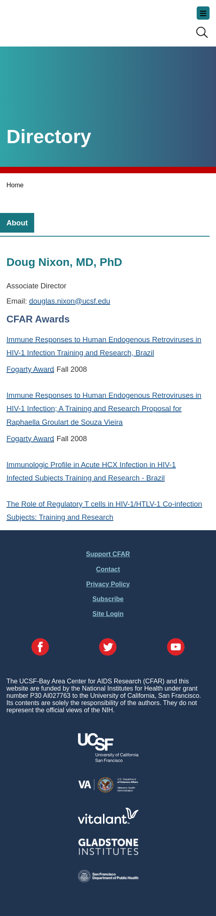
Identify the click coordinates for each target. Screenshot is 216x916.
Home (15, 185)
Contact (108, 569)
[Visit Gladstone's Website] (108, 853)
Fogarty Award (30, 369)
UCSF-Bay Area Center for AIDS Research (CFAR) (46, 20)
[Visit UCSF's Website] (108, 759)
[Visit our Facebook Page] (40, 648)
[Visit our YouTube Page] (176, 648)
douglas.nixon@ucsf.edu (69, 301)
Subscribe (108, 599)
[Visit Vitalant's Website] (108, 821)
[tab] (17, 223)
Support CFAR (108, 554)
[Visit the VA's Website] (108, 791)
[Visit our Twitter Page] (108, 648)
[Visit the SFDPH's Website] (108, 880)
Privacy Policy (108, 584)
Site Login (108, 613)
